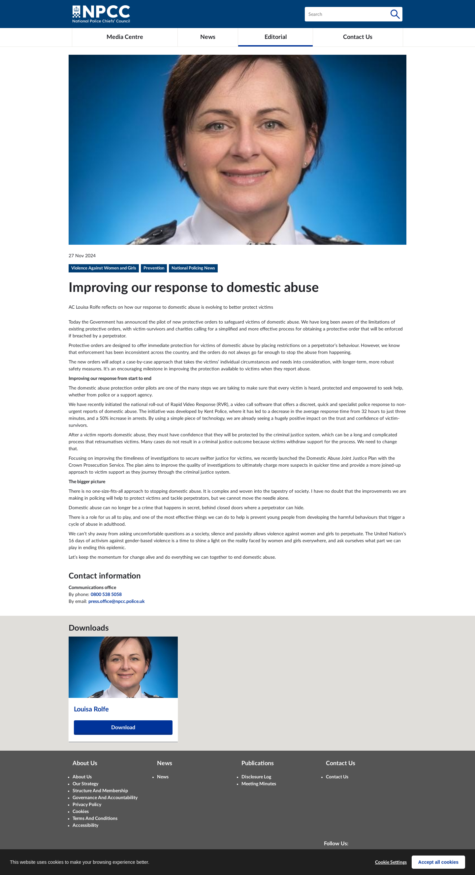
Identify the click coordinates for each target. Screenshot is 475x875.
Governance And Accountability (105, 798)
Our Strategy (85, 784)
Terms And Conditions (95, 818)
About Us (82, 777)
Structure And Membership (100, 791)
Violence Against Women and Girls (103, 268)
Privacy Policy (87, 804)
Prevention (153, 268)
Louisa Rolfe (91, 709)
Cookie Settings (391, 862)
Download (123, 727)
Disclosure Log (256, 777)
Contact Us (337, 777)
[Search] (395, 14)
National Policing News (193, 268)
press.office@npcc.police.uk (116, 601)
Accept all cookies (438, 862)
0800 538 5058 (106, 594)
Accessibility (85, 825)
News (163, 777)
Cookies (81, 811)
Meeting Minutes (258, 784)
